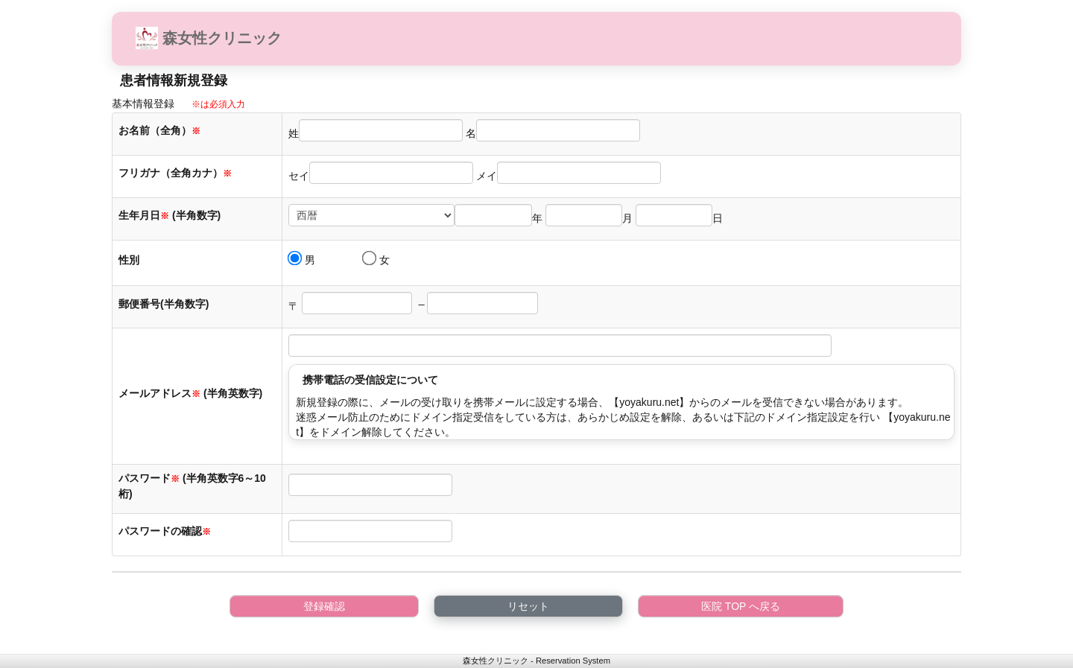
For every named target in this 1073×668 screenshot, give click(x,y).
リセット (528, 606)
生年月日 (143, 215)
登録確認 (324, 606)
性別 (128, 260)
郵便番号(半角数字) (163, 304)
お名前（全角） (159, 130)
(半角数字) (196, 215)
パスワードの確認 (166, 531)
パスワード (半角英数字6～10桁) (192, 486)
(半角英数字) (232, 393)
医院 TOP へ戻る (740, 606)
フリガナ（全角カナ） (175, 173)
